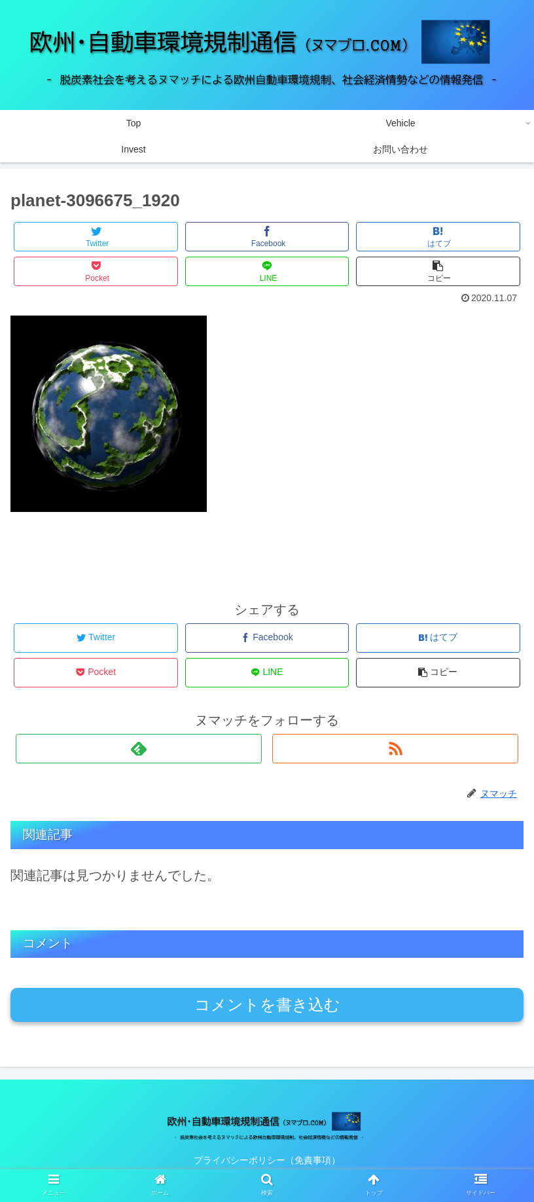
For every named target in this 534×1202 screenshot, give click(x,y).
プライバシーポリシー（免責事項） (267, 1160)
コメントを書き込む (267, 1004)
